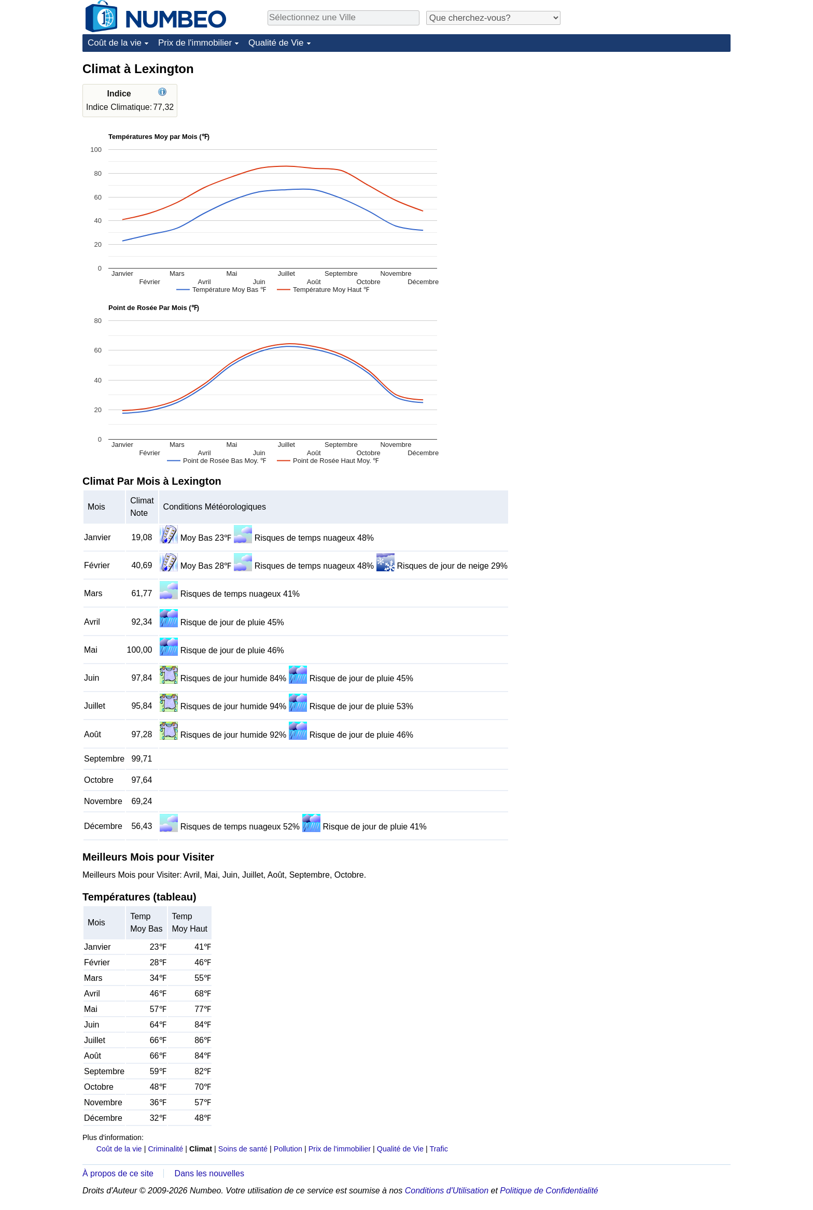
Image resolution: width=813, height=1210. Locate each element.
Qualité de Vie (275, 43)
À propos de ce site (117, 1173)
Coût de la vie (115, 43)
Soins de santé (243, 1149)
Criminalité (165, 1149)
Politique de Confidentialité (549, 1190)
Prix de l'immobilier (195, 43)
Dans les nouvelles (209, 1173)
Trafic (438, 1149)
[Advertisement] (653, 125)
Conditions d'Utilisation (446, 1190)
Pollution (288, 1149)
